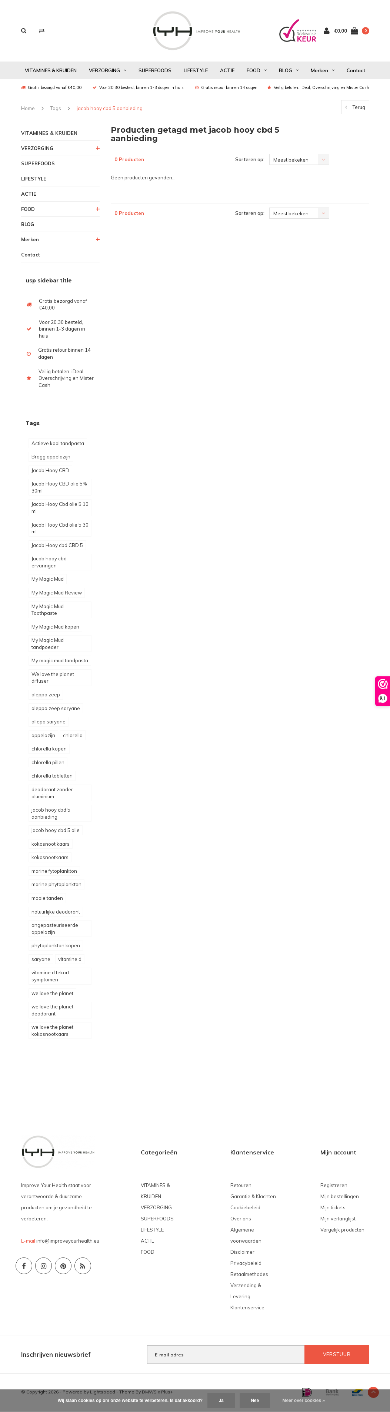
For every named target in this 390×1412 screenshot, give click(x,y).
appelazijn (43, 736)
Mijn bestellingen (339, 1197)
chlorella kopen (49, 750)
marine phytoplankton (56, 885)
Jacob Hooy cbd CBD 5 (57, 546)
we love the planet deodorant (52, 1011)
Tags (55, 109)
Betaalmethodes (249, 1275)
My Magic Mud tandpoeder (47, 644)
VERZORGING (107, 71)
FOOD (257, 71)
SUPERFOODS (155, 71)
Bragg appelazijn (50, 458)
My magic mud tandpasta (59, 661)
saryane (40, 960)
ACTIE (227, 71)
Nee (255, 1400)
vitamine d (69, 960)
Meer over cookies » (304, 1400)
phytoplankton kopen (55, 946)
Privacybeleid (245, 1264)
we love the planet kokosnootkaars (52, 1031)
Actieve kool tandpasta (57, 444)
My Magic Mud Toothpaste (47, 610)
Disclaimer (242, 1253)
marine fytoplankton (54, 872)
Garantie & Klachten (253, 1197)
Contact (356, 71)
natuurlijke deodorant (55, 912)
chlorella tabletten (52, 777)
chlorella (73, 736)
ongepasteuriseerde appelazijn (54, 929)
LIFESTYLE (196, 71)
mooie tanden (47, 899)
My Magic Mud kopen (55, 627)
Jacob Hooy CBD (50, 471)
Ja (221, 1400)
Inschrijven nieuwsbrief (56, 1355)
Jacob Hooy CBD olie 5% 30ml (59, 488)
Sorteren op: (249, 160)
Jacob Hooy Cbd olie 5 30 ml (60, 529)
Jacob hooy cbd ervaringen (49, 563)
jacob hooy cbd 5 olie (55, 831)
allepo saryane (48, 723)
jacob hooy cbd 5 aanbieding (110, 109)
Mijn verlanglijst (338, 1220)
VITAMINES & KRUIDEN (51, 71)
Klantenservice (247, 1309)
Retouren (240, 1186)
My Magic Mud (47, 580)
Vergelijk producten (342, 1231)
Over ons (240, 1220)
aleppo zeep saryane (55, 709)
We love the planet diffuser (52, 678)
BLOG (289, 71)
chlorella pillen (47, 763)
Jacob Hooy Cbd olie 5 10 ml (60, 508)
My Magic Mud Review (56, 593)
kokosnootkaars (50, 858)
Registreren (333, 1186)
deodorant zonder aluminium (52, 793)
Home (28, 109)
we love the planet (52, 994)
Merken (322, 71)
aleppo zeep (45, 696)
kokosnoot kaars (50, 845)
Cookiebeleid (245, 1209)
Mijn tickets (333, 1209)
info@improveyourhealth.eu (67, 1242)
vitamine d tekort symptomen (50, 977)
